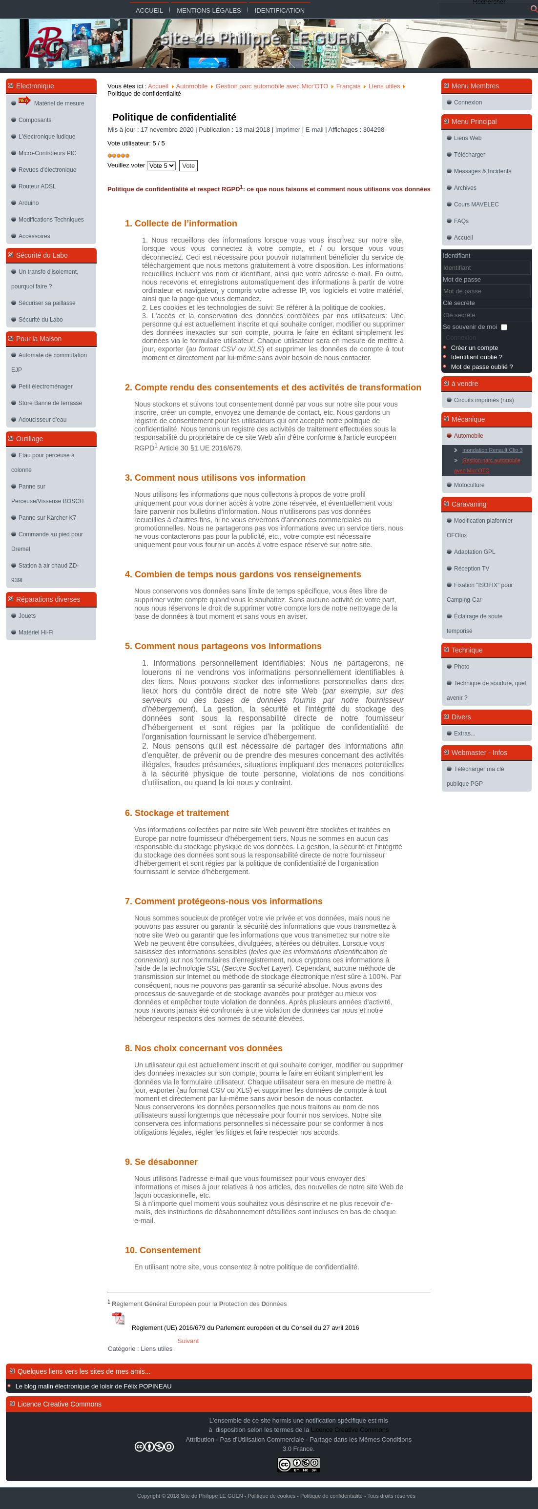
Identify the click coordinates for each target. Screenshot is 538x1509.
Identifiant (456, 255)
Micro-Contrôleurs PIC (48, 153)
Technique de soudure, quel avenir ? (486, 690)
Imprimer (288, 129)
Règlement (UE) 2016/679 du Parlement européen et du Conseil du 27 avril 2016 (245, 1327)
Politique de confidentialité (174, 117)
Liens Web (467, 138)
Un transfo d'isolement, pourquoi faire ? (44, 279)
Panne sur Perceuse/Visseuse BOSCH (47, 494)
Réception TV (472, 568)
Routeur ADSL (37, 186)
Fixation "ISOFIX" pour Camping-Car (480, 592)
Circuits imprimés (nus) (484, 400)
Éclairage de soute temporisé (474, 623)
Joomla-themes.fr (290, 1501)
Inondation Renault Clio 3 (492, 450)
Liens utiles (384, 86)
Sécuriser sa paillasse (47, 303)
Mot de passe (462, 279)
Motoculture (469, 485)
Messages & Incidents (482, 171)
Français (348, 86)
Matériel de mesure (51, 101)
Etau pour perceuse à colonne (43, 462)
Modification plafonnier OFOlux (480, 528)
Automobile (192, 86)
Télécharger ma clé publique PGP (475, 776)
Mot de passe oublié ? (482, 366)
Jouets (27, 615)
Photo (461, 666)
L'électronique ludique (47, 136)
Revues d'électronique (47, 169)
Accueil (149, 10)
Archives (465, 187)
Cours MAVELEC (476, 204)
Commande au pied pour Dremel (47, 541)
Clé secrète (459, 302)
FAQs (461, 221)
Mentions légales (209, 10)
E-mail (315, 129)
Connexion (468, 102)
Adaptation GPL (475, 552)
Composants (35, 120)
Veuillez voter (126, 165)
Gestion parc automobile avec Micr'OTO (272, 86)
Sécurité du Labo (41, 319)
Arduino (29, 203)
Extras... (465, 733)
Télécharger (469, 154)
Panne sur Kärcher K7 (47, 517)
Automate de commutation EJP (49, 362)
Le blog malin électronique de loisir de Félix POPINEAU (94, 1386)
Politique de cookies (271, 1496)
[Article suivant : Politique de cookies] (188, 1341)
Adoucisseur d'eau (42, 419)
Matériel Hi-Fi (36, 632)
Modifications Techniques (51, 219)
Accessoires (34, 236)
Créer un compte (474, 347)
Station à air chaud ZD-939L (45, 573)
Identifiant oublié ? (477, 357)
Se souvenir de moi (470, 326)
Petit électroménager (46, 386)
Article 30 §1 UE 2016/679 (200, 448)
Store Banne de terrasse (50, 403)
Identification (280, 10)
